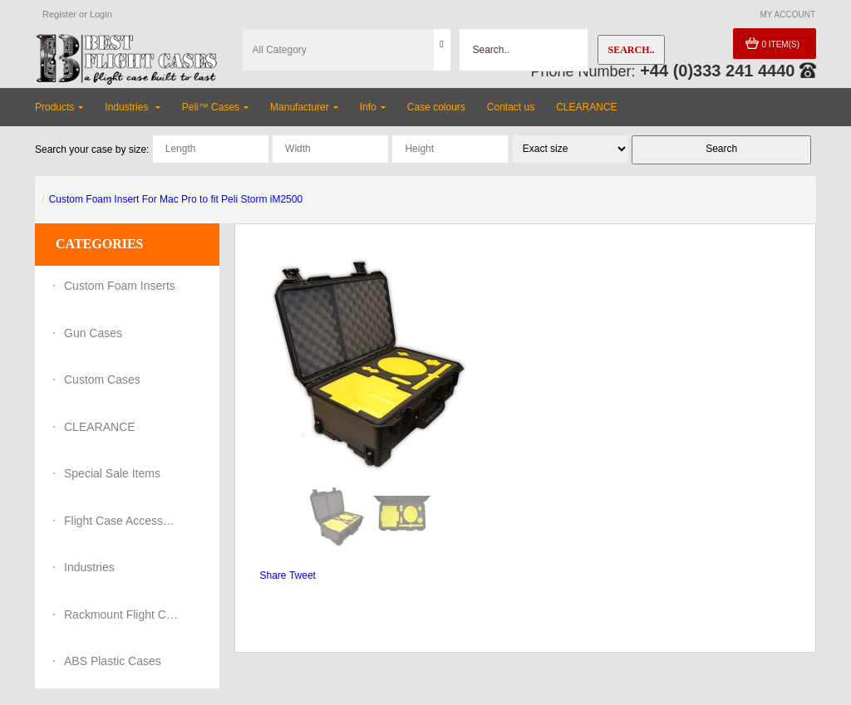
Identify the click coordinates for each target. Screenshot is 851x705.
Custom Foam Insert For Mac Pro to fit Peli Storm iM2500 (176, 199)
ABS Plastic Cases (112, 661)
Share (273, 575)
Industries (89, 567)
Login (101, 14)
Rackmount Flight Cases (122, 614)
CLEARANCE (99, 426)
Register (59, 14)
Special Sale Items (112, 473)
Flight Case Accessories (122, 520)
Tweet (302, 575)
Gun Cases (93, 333)
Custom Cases (102, 379)
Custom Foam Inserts (119, 285)
